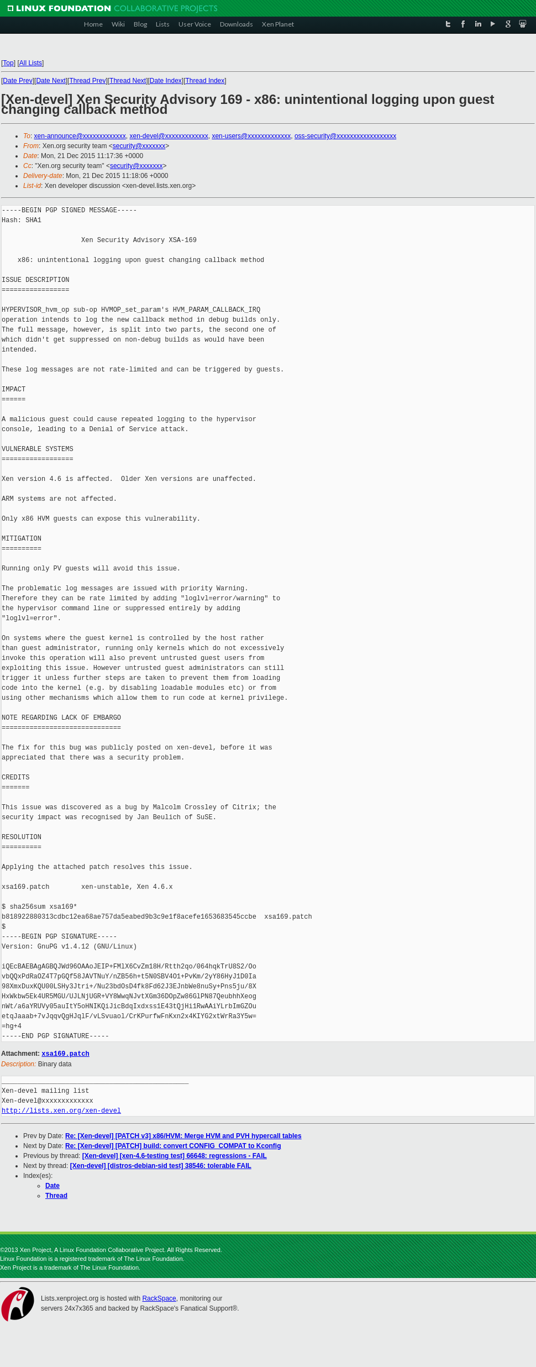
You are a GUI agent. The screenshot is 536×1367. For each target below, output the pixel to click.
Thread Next (127, 81)
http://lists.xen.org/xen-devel (61, 1110)
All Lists (30, 63)
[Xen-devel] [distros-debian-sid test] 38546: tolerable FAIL (160, 1165)
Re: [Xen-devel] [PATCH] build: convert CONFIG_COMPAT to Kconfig (173, 1145)
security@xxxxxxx (139, 146)
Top (8, 63)
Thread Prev (87, 81)
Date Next (50, 81)
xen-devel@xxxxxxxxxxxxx (169, 136)
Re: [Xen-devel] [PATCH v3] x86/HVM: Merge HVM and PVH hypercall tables (183, 1135)
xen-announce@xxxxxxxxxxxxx (80, 136)
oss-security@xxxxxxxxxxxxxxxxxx (345, 136)
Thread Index (205, 81)
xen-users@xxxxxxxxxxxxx (251, 136)
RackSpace (159, 1298)
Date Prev (17, 81)
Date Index (166, 81)
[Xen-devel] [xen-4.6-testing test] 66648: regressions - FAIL (174, 1155)
